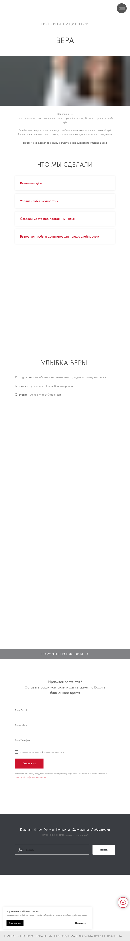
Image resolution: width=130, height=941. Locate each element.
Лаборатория (100, 829)
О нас (38, 829)
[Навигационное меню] (122, 8)
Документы (80, 829)
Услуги (49, 829)
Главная (26, 829)
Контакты (63, 829)
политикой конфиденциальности (30, 777)
